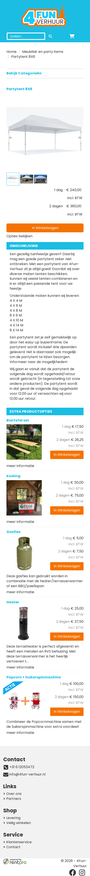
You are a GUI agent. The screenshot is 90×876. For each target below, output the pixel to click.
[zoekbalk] (26, 36)
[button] (10, 137)
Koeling (13, 475)
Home (11, 51)
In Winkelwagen (45, 227)
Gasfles (13, 531)
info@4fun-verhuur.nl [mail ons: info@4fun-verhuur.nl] (27, 774)
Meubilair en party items (42, 51)
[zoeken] (50, 36)
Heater (12, 602)
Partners (13, 798)
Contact (13, 847)
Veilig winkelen (18, 822)
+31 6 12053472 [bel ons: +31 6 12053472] (21, 767)
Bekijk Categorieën (45, 73)
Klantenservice (19, 842)
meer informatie (20, 466)
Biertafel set (17, 420)
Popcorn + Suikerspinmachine (33, 677)
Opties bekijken (19, 236)
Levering (13, 817)
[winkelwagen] (71, 36)
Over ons (14, 793)
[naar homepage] (45, 16)
